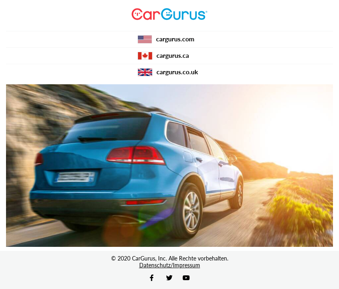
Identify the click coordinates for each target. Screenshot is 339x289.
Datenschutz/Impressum (169, 265)
